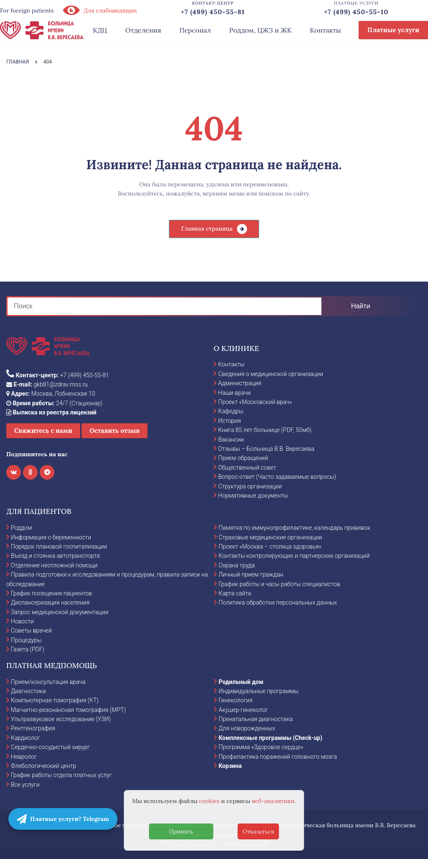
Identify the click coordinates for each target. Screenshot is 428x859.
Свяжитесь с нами (43, 431)
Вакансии (231, 439)
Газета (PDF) (27, 649)
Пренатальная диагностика (256, 719)
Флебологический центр (43, 765)
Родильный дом (241, 682)
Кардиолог (25, 737)
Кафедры (230, 411)
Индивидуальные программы (259, 691)
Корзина (230, 765)
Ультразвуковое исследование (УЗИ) (61, 719)
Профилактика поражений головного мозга (278, 756)
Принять (181, 831)
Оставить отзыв (114, 431)
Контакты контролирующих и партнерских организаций (294, 555)
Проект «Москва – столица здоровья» (270, 546)
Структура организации (250, 486)
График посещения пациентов (51, 593)
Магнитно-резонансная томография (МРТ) (68, 710)
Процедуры (26, 640)
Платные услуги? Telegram (63, 819)
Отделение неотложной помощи (54, 565)
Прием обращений (243, 458)
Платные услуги (393, 30)
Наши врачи (234, 392)
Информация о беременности (51, 537)
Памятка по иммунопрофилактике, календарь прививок (294, 527)
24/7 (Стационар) (54, 403)
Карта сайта (235, 593)
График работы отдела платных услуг (61, 775)
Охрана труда (237, 565)
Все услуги (25, 784)
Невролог (24, 756)
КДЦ (100, 30)
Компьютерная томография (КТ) (55, 700)
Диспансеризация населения (50, 602)
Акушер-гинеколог (243, 710)
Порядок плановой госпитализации (59, 546)
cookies (209, 801)
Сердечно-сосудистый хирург (50, 747)
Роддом (21, 527)
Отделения (143, 30)
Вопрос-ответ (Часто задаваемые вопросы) (277, 476)
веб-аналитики (273, 801)
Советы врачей (31, 630)
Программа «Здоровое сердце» (261, 747)
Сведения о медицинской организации (270, 374)
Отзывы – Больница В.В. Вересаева (266, 448)
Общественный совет (247, 467)
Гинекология (235, 700)
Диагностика (28, 691)
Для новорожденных (247, 728)
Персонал (195, 30)
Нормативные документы (253, 495)
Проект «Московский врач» (255, 402)
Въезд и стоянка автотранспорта (55, 555)
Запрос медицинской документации (59, 612)
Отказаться (258, 831)
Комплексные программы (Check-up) (270, 737)
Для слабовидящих (99, 10)
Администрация (239, 383)
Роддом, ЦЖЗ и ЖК (260, 30)
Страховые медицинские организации (270, 537)
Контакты (325, 30)
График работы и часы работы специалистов (279, 584)
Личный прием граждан (251, 574)
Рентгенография (33, 728)
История (229, 420)
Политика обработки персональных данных (278, 602)
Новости (22, 621)
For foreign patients (27, 10)
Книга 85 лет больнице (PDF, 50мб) (264, 430)
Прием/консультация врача (48, 682)
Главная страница (206, 228)
